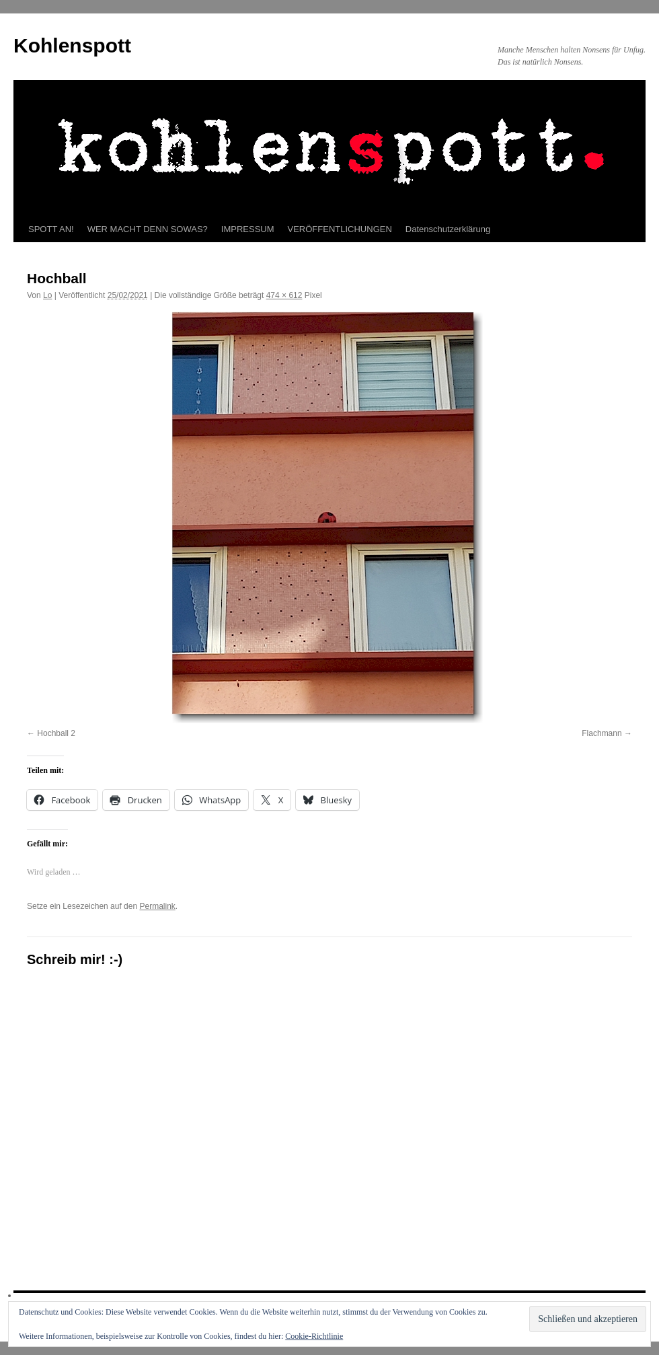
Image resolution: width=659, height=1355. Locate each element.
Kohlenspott (72, 45)
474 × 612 (284, 295)
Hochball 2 (56, 733)
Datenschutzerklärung (447, 229)
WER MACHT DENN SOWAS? (147, 229)
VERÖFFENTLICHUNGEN (340, 229)
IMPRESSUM (247, 229)
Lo (47, 295)
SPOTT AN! (51, 229)
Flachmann (601, 733)
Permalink (157, 906)
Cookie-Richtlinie (314, 1336)
